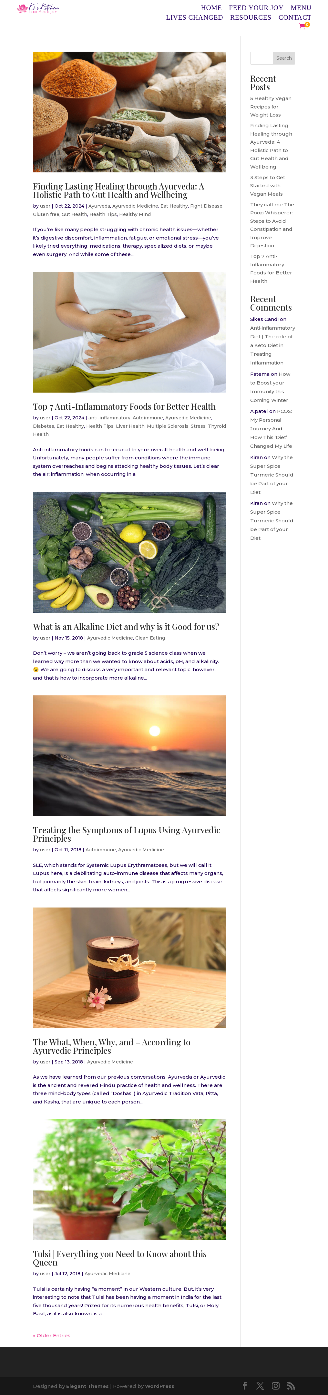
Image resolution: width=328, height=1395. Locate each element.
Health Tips (103, 214)
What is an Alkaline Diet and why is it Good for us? (126, 626)
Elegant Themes (87, 1386)
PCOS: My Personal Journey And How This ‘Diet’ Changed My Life (271, 428)
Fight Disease (206, 206)
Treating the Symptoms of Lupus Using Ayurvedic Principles (126, 834)
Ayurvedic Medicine (135, 206)
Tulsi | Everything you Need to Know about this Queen (120, 1258)
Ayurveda (99, 206)
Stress (198, 426)
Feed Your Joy (256, 8)
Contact (295, 18)
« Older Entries (51, 1335)
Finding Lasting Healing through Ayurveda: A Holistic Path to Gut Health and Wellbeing (118, 190)
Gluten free (46, 214)
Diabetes (43, 426)
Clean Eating (150, 638)
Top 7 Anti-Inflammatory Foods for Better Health (124, 406)
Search (284, 58)
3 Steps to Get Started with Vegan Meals (267, 185)
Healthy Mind (135, 214)
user (45, 206)
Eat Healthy (174, 206)
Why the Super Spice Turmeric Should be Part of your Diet (271, 474)
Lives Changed (194, 18)
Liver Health (130, 426)
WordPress (159, 1386)
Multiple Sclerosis (168, 426)
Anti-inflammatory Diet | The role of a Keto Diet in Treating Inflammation (272, 345)
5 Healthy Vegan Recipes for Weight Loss (271, 106)
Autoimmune (148, 418)
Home (211, 8)
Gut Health (74, 214)
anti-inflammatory (109, 418)
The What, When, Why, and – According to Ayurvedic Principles (111, 1046)
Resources (251, 18)
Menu (301, 8)
